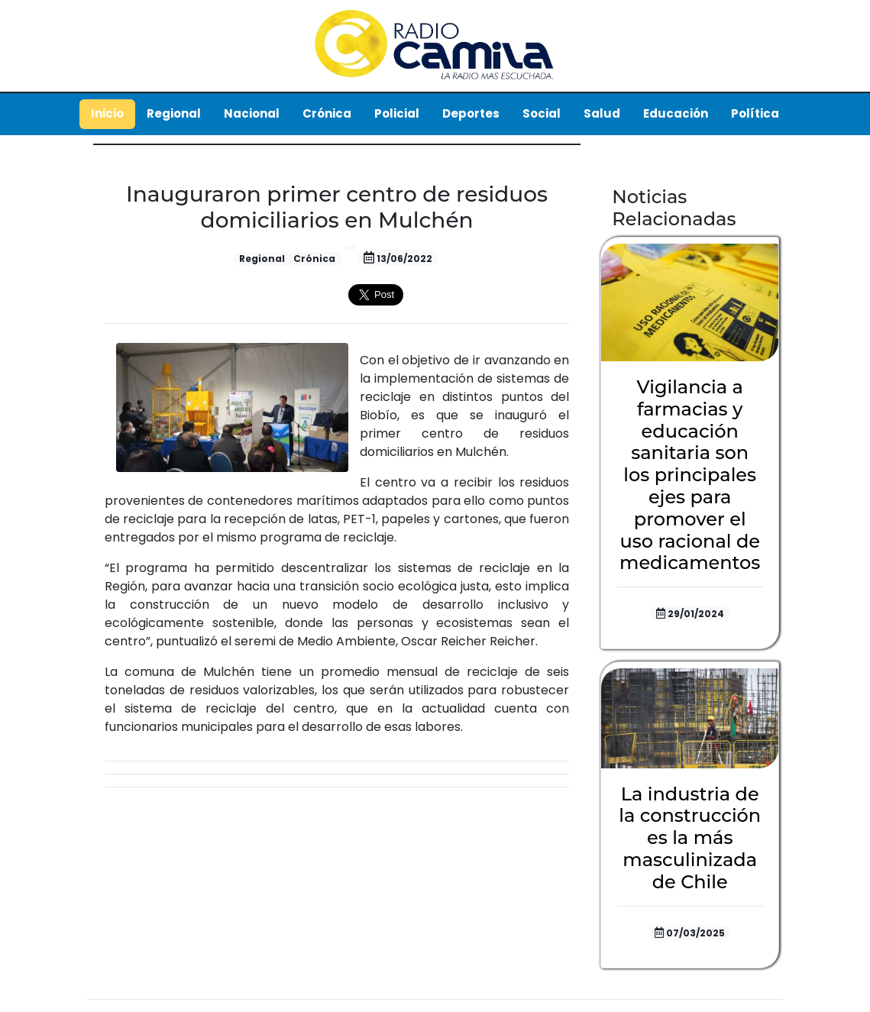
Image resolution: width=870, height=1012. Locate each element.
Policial (396, 113)
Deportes (471, 113)
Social (541, 113)
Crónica (326, 113)
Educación (675, 113)
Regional (174, 113)
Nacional (252, 113)
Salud (602, 113)
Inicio (107, 113)
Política (755, 113)
